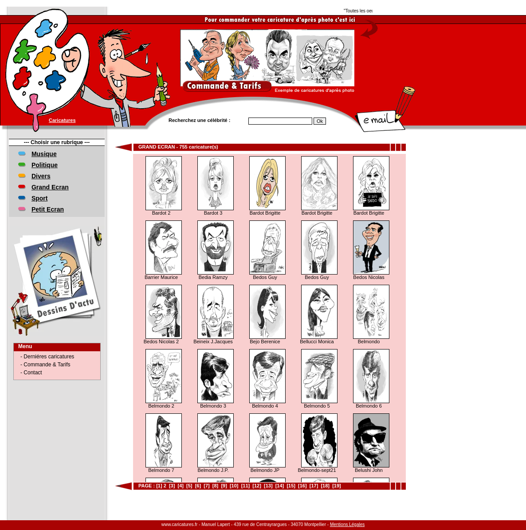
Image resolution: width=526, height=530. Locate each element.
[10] (234, 485)
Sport (39, 198)
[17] (314, 485)
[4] (180, 485)
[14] (279, 485)
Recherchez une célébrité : (199, 120)
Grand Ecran (50, 187)
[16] (302, 485)
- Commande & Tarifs (45, 364)
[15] (291, 485)
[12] (256, 485)
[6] (198, 485)
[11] (245, 485)
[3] (172, 485)
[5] (189, 485)
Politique (44, 165)
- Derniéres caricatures (47, 356)
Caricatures (62, 120)
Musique (44, 153)
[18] (325, 485)
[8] (215, 485)
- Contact (31, 372)
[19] (336, 485)
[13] (268, 485)
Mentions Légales (347, 524)
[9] (224, 485)
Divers (41, 176)
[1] (159, 485)
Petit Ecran (47, 209)
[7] (206, 485)
